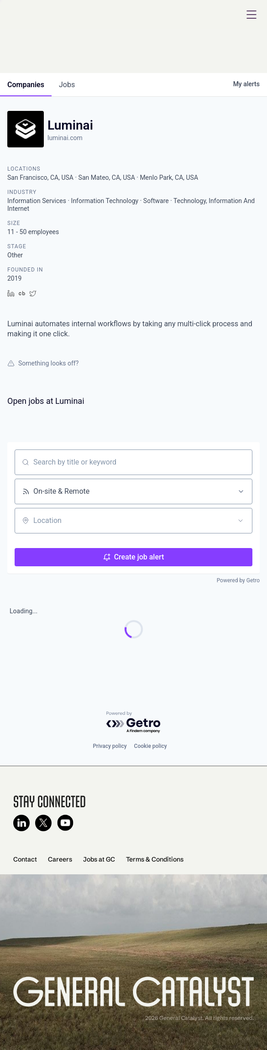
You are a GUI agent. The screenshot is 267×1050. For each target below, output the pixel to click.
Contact (25, 859)
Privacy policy (109, 746)
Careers (60, 859)
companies (25, 84)
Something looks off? (43, 363)
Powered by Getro (238, 580)
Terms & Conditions (154, 859)
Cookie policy (150, 746)
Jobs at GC (99, 859)
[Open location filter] (240, 521)
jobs (67, 84)
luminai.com (65, 137)
